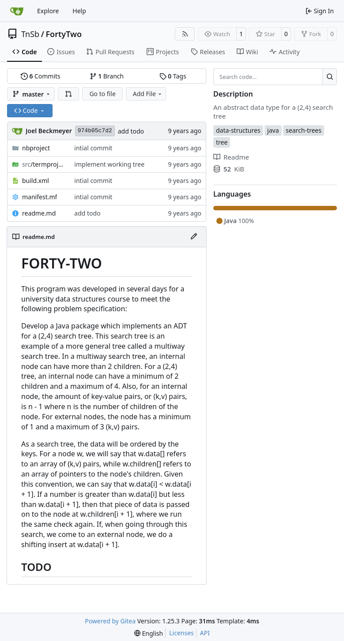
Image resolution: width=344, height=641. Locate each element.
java (273, 130)
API (205, 633)
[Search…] (329, 76)
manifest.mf (39, 197)
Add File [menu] (148, 93)
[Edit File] (194, 236)
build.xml (35, 180)
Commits (40, 76)
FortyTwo (63, 34)
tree (221, 142)
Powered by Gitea (110, 621)
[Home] (16, 11)
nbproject (36, 148)
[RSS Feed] (185, 34)
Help (79, 11)
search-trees (303, 130)
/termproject (43, 164)
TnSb (30, 34)
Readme (231, 157)
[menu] (148, 633)
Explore (48, 11)
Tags (172, 76)
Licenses (181, 633)
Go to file (102, 93)
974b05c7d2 (95, 130)
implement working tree (109, 164)
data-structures (238, 130)
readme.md (39, 213)
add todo (131, 131)
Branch (107, 76)
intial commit (93, 148)
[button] (68, 94)
